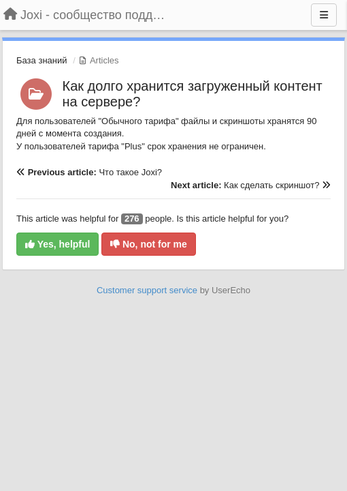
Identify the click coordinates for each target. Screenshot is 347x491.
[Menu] (324, 15)
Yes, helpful (57, 244)
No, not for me (148, 244)
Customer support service (147, 290)
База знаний (41, 60)
